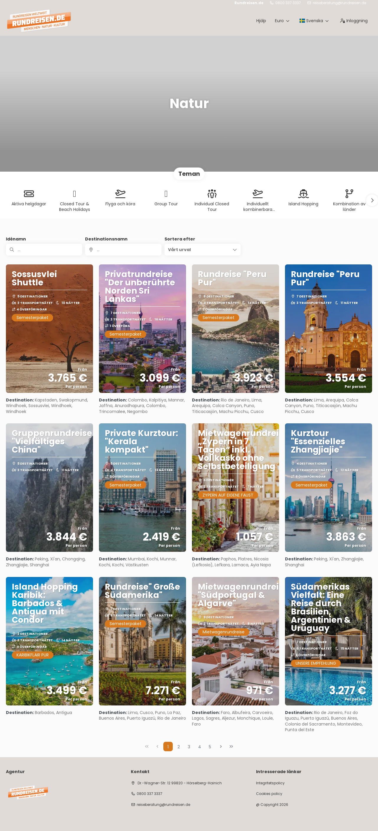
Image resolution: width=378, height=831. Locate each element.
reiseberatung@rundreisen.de (339, 3)
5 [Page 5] (210, 747)
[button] (372, 200)
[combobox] (123, 250)
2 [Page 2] (178, 747)
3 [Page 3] (189, 747)
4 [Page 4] (199, 747)
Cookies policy (269, 793)
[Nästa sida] (221, 746)
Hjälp (261, 21)
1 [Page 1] (168, 747)
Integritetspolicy (270, 783)
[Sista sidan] (231, 746)
